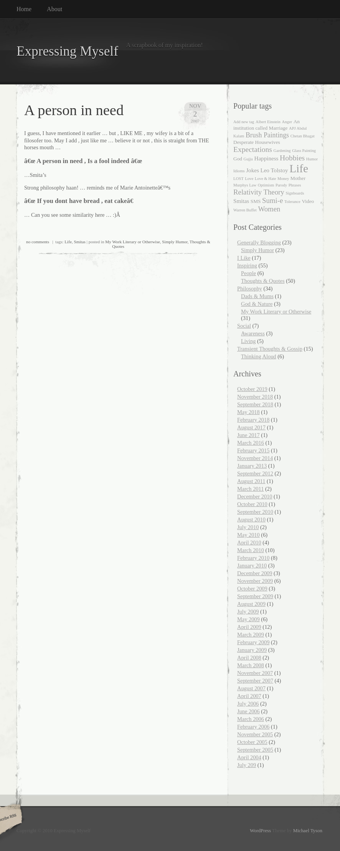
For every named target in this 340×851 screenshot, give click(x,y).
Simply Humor (174, 241)
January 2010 (252, 565)
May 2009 (248, 619)
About (54, 9)
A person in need (74, 110)
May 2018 (248, 412)
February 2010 (253, 558)
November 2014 (255, 458)
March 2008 (250, 665)
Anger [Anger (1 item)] (287, 122)
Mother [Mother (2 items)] (297, 178)
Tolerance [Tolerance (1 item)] (292, 202)
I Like (244, 258)
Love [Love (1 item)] (249, 178)
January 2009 (252, 650)
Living (248, 341)
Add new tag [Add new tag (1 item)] (243, 122)
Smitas (79, 241)
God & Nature (256, 304)
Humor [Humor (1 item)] (312, 159)
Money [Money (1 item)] (283, 178)
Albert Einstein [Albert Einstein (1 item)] (268, 122)
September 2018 (255, 404)
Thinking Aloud (258, 356)
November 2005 (255, 734)
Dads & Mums (257, 296)
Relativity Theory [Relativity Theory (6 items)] (258, 192)
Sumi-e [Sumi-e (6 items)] (272, 200)
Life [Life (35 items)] (298, 168)
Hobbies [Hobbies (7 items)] (292, 158)
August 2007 (251, 688)
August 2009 (251, 604)
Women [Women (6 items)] (269, 209)
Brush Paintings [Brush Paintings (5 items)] (267, 135)
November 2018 (255, 397)
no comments (37, 241)
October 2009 (252, 588)
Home (24, 9)
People (248, 273)
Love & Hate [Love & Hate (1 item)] (265, 178)
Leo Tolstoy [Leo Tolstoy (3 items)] (274, 170)
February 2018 (253, 420)
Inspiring (247, 265)
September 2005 (255, 750)
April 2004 (249, 757)
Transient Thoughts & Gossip (269, 349)
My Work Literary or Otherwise (132, 241)
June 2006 (248, 711)
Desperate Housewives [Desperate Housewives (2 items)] (256, 142)
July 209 (246, 765)
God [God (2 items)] (237, 159)
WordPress (260, 830)
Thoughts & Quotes (263, 281)
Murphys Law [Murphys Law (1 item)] (244, 185)
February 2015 (253, 450)
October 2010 (252, 504)
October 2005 (252, 742)
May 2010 (248, 535)
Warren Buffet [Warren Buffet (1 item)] (245, 210)
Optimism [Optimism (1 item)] (266, 185)
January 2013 (252, 466)
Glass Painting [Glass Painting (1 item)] (304, 150)
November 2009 (255, 581)
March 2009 (250, 635)
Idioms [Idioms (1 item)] (239, 171)
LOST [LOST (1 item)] (238, 178)
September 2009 (255, 596)
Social (244, 326)
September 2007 (255, 681)
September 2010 (255, 512)
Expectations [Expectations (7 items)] (252, 149)
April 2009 (249, 627)
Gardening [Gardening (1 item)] (282, 150)
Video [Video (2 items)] (308, 201)
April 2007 (249, 696)
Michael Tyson (307, 830)
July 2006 (248, 704)
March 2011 (250, 489)
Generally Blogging (259, 242)
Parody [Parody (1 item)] (281, 185)
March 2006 (250, 719)
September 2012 (255, 473)
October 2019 (252, 389)
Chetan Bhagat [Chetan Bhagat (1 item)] (302, 136)
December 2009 (254, 573)
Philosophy (249, 288)
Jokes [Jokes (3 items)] (252, 170)
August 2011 (251, 481)
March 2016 (250, 443)
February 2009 (253, 642)
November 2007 (255, 673)
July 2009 (248, 612)
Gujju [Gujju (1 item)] (248, 159)
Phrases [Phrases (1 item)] (295, 185)
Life (68, 241)
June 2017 (248, 435)
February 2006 (253, 727)
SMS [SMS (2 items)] (256, 201)
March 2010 (250, 550)
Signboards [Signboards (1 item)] (295, 193)
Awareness (253, 333)
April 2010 (249, 542)
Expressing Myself (67, 51)
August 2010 (251, 519)
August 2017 (251, 427)
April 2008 (249, 658)
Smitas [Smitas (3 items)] (241, 201)
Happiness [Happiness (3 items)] (266, 158)
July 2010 (248, 527)
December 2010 (254, 496)
